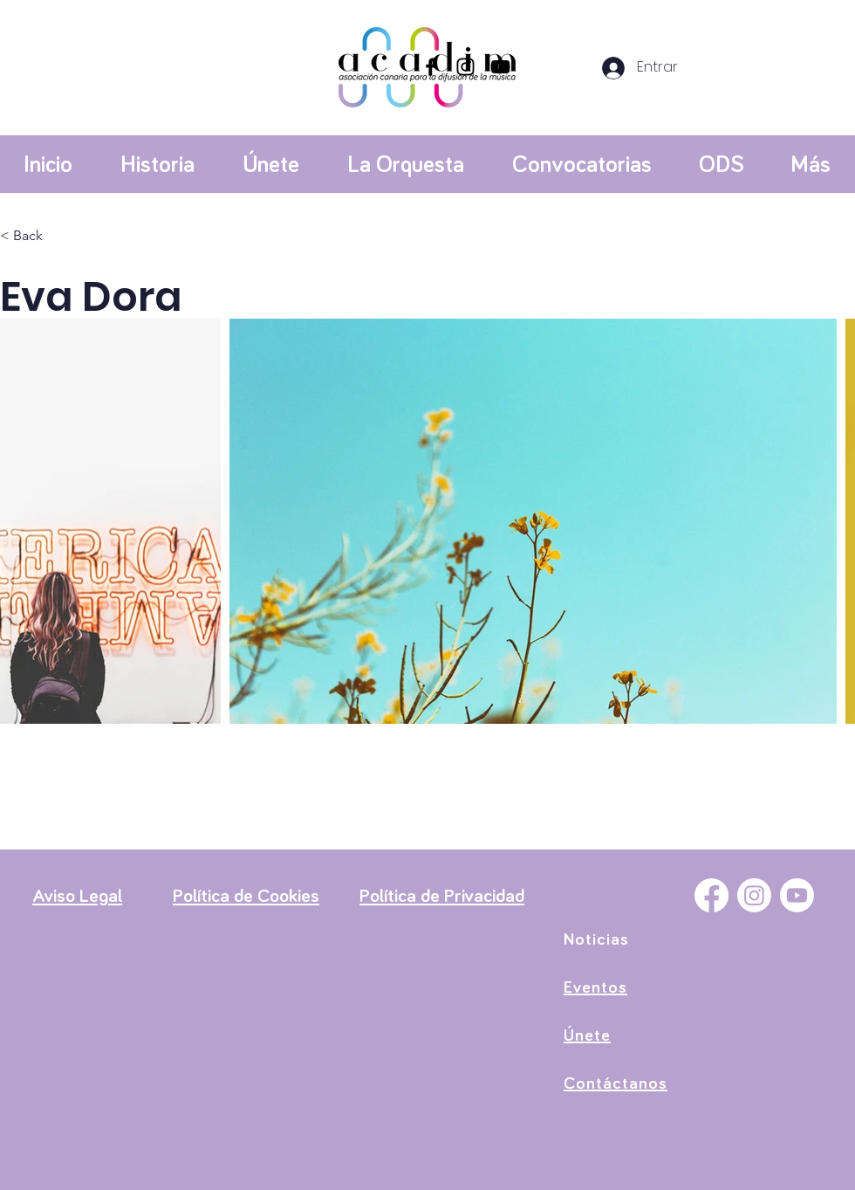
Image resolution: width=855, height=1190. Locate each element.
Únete (587, 1035)
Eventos (595, 987)
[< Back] (34, 236)
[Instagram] (465, 67)
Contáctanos (615, 1083)
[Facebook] (430, 67)
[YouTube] (500, 67)
